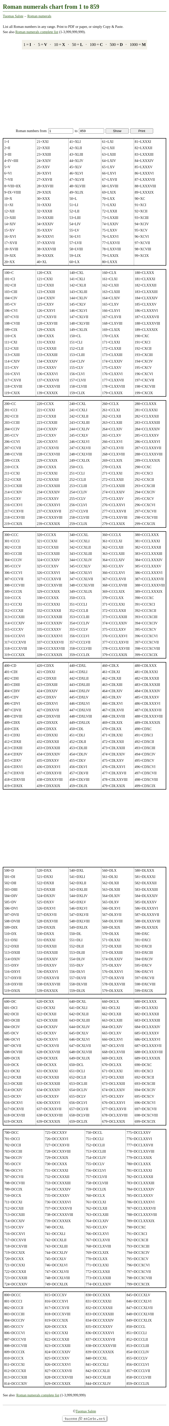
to (89, 131)
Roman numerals (39, 16)
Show (117, 131)
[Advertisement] (84, 89)
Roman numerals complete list (36, 32)
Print (141, 131)
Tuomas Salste (13, 16)
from (56, 131)
